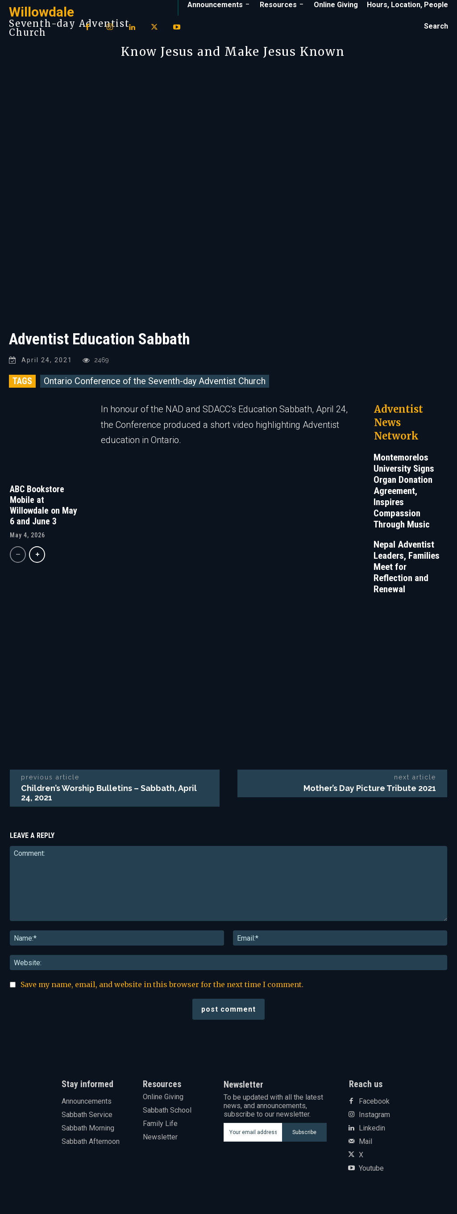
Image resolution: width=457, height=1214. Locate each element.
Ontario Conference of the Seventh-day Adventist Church (155, 381)
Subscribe (304, 1132)
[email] (253, 1132)
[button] (436, 26)
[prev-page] (18, 554)
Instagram (374, 1114)
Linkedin (372, 1128)
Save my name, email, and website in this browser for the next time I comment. (162, 984)
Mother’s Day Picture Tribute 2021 (369, 788)
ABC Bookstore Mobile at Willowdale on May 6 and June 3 (43, 505)
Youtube (371, 1168)
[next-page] (37, 554)
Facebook (374, 1101)
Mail (365, 1141)
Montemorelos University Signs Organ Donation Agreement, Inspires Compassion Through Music (404, 491)
